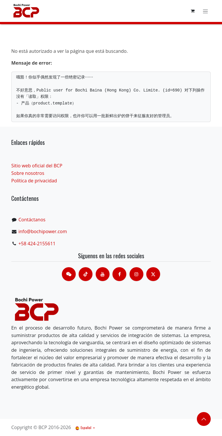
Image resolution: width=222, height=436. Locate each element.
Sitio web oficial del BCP (36, 165)
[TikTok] (85, 274)
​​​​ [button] (203, 419)
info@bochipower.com (42, 231)
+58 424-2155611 (37, 243)
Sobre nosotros (27, 173)
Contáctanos (31, 219)
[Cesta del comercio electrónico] (192, 11)
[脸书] (119, 274)
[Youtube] (103, 274)
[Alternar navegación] (205, 10)
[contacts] (69, 274)
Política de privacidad (34, 180)
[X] (153, 274)
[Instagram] (136, 274)
